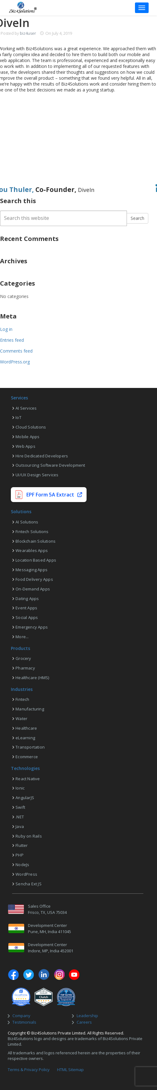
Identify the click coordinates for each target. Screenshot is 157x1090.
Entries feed (12, 340)
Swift (20, 807)
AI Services (26, 408)
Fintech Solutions (32, 531)
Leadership (87, 1015)
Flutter (22, 845)
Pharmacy (25, 668)
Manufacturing (30, 709)
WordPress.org (15, 362)
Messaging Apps (31, 569)
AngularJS (25, 797)
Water (21, 718)
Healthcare (26, 728)
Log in (6, 329)
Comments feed (16, 351)
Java (20, 826)
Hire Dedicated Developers (42, 456)
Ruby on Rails (29, 836)
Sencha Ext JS (29, 884)
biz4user (28, 33)
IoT (18, 417)
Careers (84, 1022)
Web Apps (25, 446)
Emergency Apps (32, 627)
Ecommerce (27, 756)
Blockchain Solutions (36, 541)
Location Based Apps (36, 560)
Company (21, 1015)
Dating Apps (27, 598)
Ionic (20, 788)
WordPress (26, 874)
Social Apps (27, 617)
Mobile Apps (27, 436)
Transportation (30, 747)
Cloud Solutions (31, 427)
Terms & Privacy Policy (29, 1069)
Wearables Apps (32, 550)
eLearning (25, 738)
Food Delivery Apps (34, 579)
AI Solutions (27, 522)
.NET (20, 817)
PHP (20, 855)
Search (137, 218)
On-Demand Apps (33, 589)
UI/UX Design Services (37, 475)
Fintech (22, 699)
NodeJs (22, 864)
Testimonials (24, 1022)
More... (22, 636)
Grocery (23, 658)
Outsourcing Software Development (50, 465)
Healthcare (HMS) (32, 677)
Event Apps (26, 608)
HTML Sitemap (70, 1069)
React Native (28, 778)
